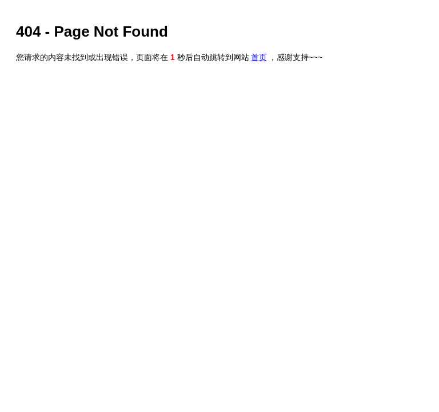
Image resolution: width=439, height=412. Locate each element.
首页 (259, 57)
